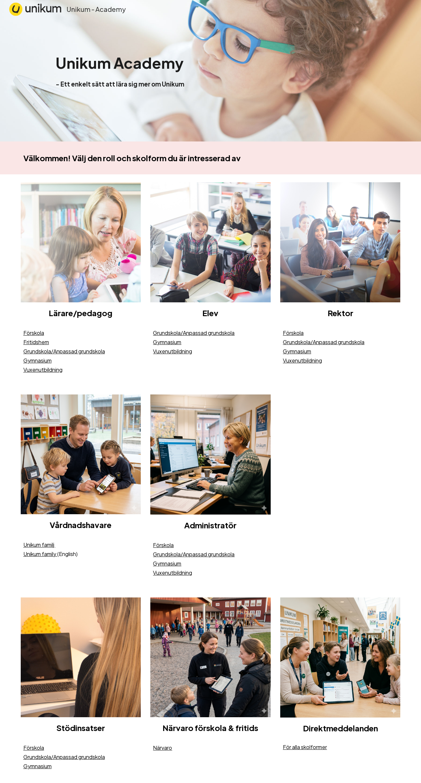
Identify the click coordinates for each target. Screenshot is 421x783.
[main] (161, 70)
